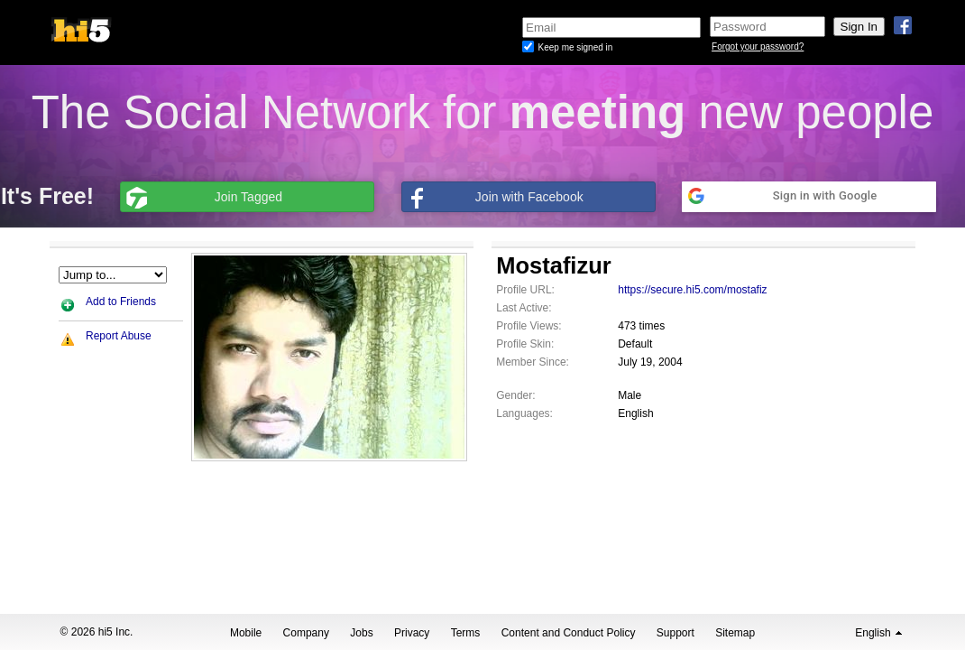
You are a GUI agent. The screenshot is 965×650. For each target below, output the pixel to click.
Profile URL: (525, 289)
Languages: (524, 413)
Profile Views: (528, 326)
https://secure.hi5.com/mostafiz (692, 289)
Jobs (361, 633)
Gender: (515, 395)
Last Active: (523, 308)
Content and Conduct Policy (568, 633)
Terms (466, 633)
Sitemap (735, 633)
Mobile (246, 633)
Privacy (411, 633)
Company (306, 633)
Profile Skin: (525, 344)
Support (675, 633)
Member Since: (532, 362)
